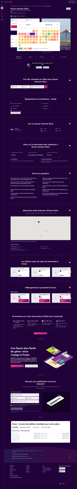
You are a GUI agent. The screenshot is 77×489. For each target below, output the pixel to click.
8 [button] (43, 33)
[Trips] (2, 16)
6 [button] (57, 31)
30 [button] (36, 42)
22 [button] (33, 39)
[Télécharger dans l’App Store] (46, 67)
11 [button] (22, 36)
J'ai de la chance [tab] (36, 427)
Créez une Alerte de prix (60, 325)
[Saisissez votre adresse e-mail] (26, 401)
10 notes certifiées (21, 16)
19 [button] (25, 39)
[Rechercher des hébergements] (2, 8)
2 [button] (36, 31)
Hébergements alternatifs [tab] (25, 427)
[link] (23, 300)
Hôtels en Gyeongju (16, 438)
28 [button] (30, 42)
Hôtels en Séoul (15, 433)
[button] (2, 2)
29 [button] (33, 42)
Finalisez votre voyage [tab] (45, 427)
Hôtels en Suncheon (16, 436)
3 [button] (19, 33)
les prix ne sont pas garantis (39, 450)
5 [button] (25, 33)
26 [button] (25, 42)
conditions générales (29, 411)
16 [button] (36, 36)
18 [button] (22, 39)
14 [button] (40, 36)
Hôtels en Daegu (44, 436)
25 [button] (22, 42)
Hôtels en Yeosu (44, 438)
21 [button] (40, 39)
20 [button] (28, 39)
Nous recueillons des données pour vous (41, 456)
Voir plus (68, 291)
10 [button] (19, 36)
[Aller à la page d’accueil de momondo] (8, 1)
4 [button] (22, 33)
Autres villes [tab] (15, 427)
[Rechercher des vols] (2, 5)
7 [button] (40, 33)
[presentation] (46, 67)
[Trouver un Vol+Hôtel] (2, 13)
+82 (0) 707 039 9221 (15, 14)
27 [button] (28, 42)
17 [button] (19, 39)
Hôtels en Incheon (44, 433)
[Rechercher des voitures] (2, 10)
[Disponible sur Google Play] (39, 67)
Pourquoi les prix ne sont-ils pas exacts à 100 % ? (41, 458)
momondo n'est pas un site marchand (41, 454)
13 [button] (28, 36)
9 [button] (36, 33)
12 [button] (25, 36)
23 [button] (36, 39)
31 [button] (19, 45)
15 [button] (33, 36)
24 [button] (19, 42)
